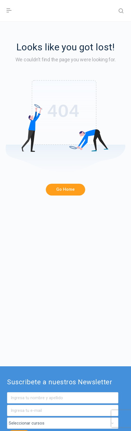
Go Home (65, 189)
